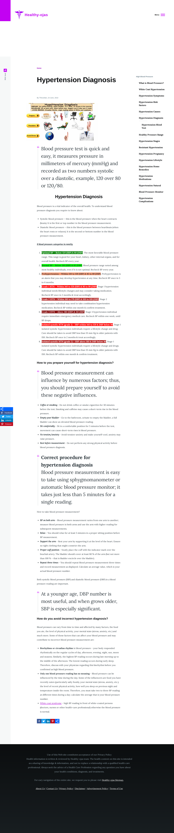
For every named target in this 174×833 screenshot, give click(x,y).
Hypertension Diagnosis (151, 118)
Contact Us (52, 788)
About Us (40, 788)
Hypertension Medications (146, 177)
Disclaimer (80, 788)
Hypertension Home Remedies (149, 168)
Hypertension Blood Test (152, 126)
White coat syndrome (51, 703)
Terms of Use (116, 788)
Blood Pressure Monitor (151, 191)
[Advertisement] (87, 38)
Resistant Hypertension (151, 147)
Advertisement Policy (97, 788)
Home (39, 68)
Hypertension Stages (149, 141)
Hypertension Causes (149, 111)
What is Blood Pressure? (151, 83)
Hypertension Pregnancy (151, 153)
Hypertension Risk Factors (148, 104)
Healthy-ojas (36, 15)
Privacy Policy (66, 788)
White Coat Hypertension (151, 89)
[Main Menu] (159, 15)
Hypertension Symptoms (151, 95)
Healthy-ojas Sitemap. (113, 780)
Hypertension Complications (146, 200)
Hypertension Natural (150, 185)
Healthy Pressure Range (151, 134)
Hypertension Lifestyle (150, 160)
